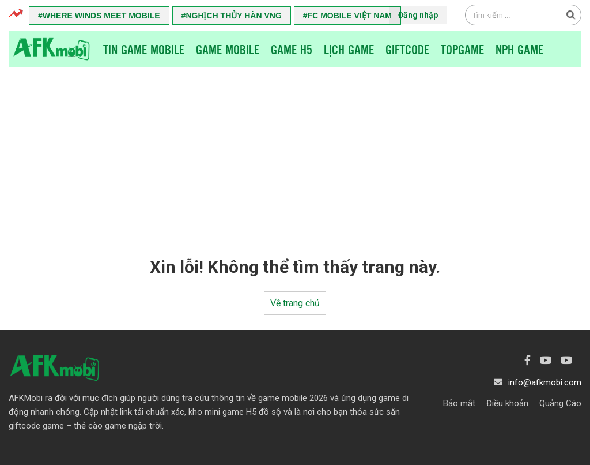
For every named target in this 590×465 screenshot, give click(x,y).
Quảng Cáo (560, 403)
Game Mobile (227, 49)
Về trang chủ (295, 303)
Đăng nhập (418, 15)
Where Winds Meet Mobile (101, 15)
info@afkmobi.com (544, 382)
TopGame (462, 49)
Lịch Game (349, 49)
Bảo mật (459, 403)
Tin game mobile (143, 49)
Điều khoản (507, 403)
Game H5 (291, 49)
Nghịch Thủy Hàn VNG (233, 15)
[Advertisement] (295, 153)
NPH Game (519, 49)
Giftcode (407, 49)
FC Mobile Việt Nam (350, 15)
